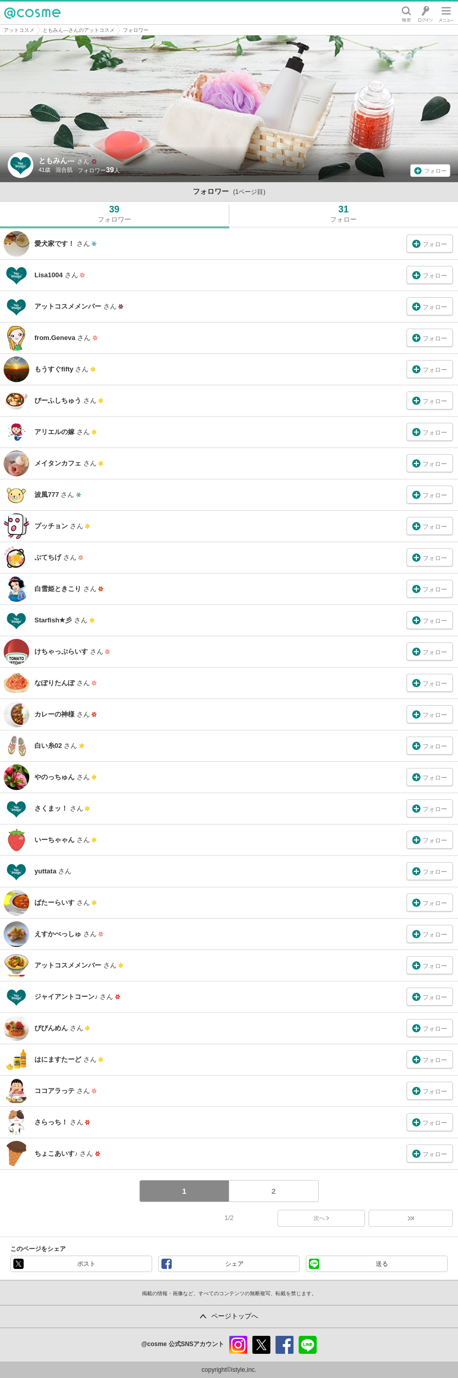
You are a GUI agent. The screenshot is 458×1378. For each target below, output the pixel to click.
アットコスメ (19, 30)
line (308, 1345)
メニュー (446, 13)
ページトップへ (234, 1316)
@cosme (32, 13)
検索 (406, 13)
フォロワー (136, 30)
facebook (285, 1345)
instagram (238, 1345)
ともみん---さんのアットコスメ (79, 30)
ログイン (425, 13)
